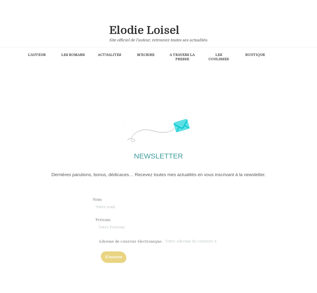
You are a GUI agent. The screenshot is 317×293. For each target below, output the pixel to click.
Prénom (149, 220)
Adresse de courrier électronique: (201, 241)
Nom (146, 199)
